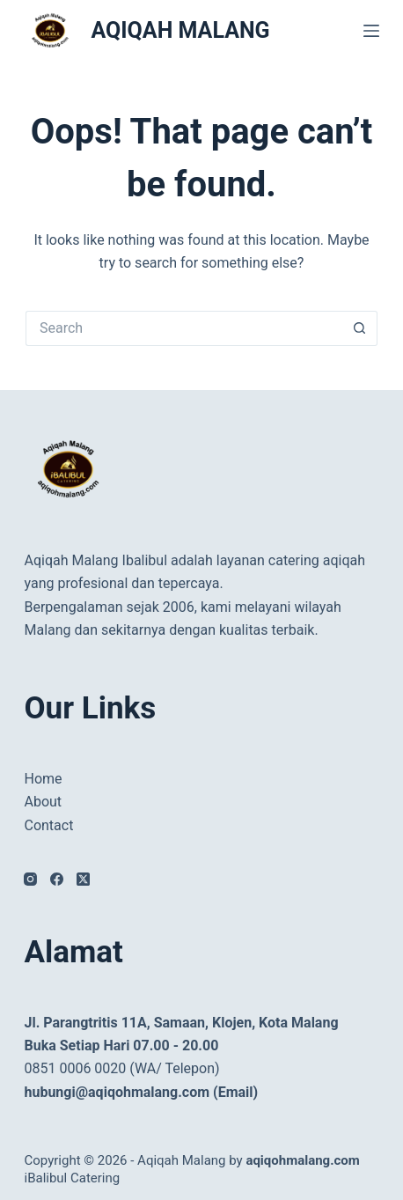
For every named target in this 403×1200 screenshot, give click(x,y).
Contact (48, 825)
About (43, 801)
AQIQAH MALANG (180, 30)
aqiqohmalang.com (302, 1160)
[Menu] (371, 31)
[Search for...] (184, 328)
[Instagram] (30, 879)
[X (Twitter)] (83, 879)
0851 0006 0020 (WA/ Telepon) (121, 1068)
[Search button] (359, 328)
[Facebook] (56, 879)
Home (43, 778)
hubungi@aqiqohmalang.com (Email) (141, 1092)
